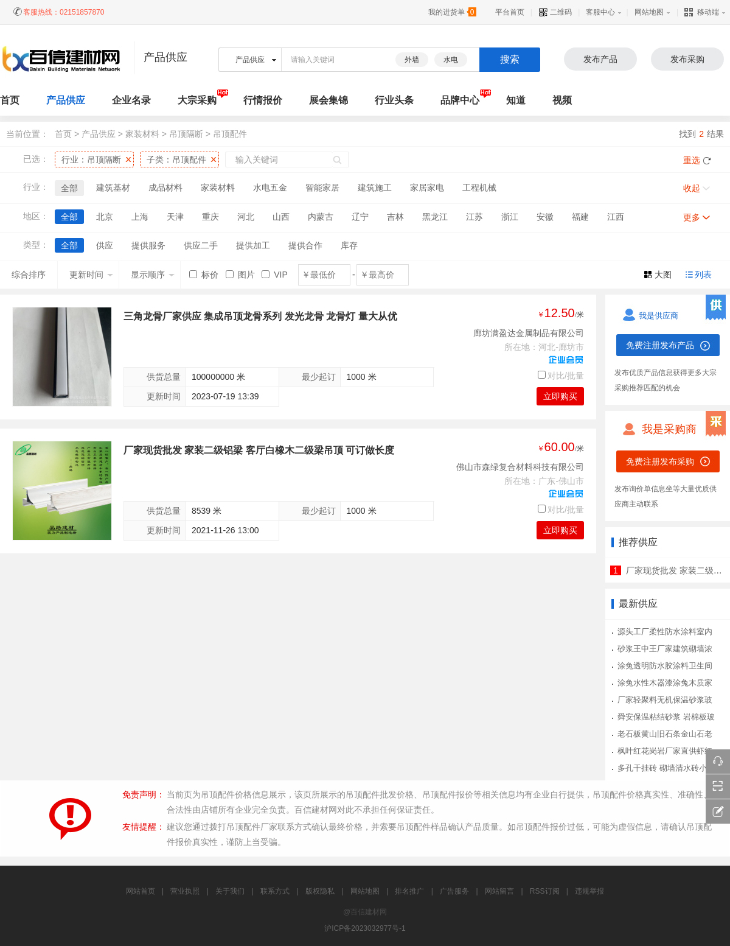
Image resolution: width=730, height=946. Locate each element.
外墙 (412, 59)
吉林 (395, 217)
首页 (63, 134)
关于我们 (230, 891)
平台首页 (509, 12)
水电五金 (270, 187)
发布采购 (687, 59)
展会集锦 (328, 100)
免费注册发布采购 (660, 461)
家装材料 (142, 134)
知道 (516, 100)
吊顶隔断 (186, 134)
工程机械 (479, 187)
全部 (69, 188)
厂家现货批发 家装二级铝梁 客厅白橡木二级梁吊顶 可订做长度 (258, 450)
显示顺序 (153, 274)
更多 (691, 217)
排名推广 (409, 891)
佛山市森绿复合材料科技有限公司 (520, 467)
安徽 (545, 217)
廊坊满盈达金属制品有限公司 (528, 333)
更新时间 (91, 274)
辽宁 (360, 217)
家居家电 (427, 187)
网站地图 (649, 12)
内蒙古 (320, 217)
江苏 (474, 217)
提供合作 (305, 245)
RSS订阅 (545, 891)
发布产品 (600, 59)
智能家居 (322, 187)
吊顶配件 (230, 134)
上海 (139, 217)
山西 (281, 217)
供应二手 (201, 245)
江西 (615, 217)
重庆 (210, 217)
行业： (91, 159)
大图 (663, 274)
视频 (562, 100)
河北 (245, 217)
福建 (580, 217)
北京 (104, 217)
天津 (175, 217)
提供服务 (148, 245)
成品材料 (165, 187)
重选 (691, 160)
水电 (450, 59)
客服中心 (600, 12)
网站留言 (499, 891)
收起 (691, 188)
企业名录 (131, 100)
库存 (349, 245)
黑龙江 (435, 217)
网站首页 (140, 891)
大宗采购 (197, 100)
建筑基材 (113, 187)
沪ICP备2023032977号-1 (364, 928)
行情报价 (262, 100)
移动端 (701, 12)
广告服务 (454, 891)
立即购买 (560, 396)
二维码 (555, 12)
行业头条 (394, 100)
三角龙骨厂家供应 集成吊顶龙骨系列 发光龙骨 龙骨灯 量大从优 (260, 316)
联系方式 (275, 891)
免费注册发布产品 (660, 345)
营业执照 (185, 891)
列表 (703, 274)
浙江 (509, 217)
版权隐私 (320, 891)
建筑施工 (375, 187)
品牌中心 (459, 100)
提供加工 (253, 245)
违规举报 (589, 891)
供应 (104, 245)
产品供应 (65, 100)
